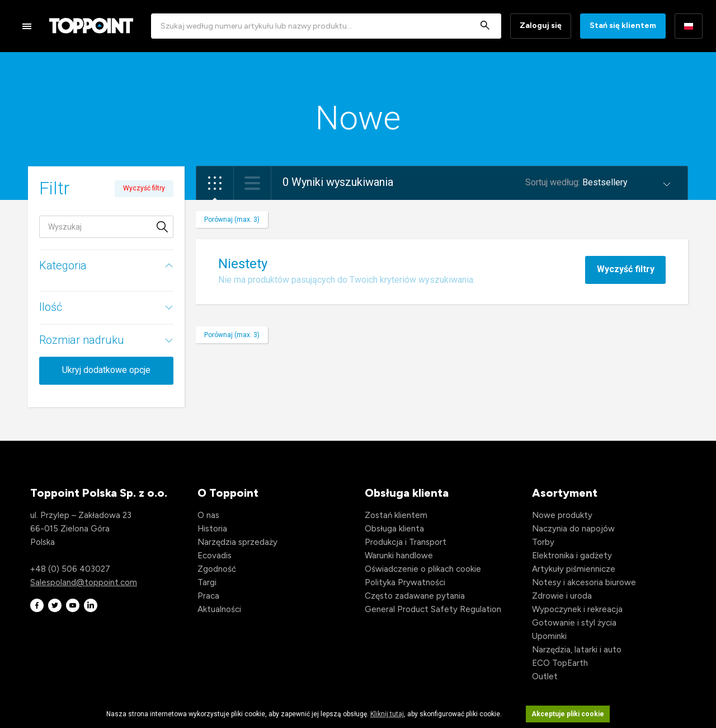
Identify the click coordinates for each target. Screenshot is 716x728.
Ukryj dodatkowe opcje (106, 370)
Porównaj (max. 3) (232, 219)
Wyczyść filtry (625, 269)
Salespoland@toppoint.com (83, 582)
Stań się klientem (623, 25)
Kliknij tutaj (387, 714)
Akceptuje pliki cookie (567, 714)
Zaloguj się (541, 25)
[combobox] (326, 26)
